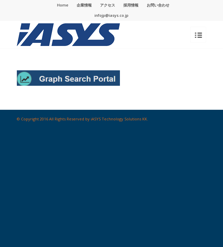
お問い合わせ (158, 5)
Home (62, 5)
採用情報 (130, 5)
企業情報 (84, 5)
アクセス (107, 5)
